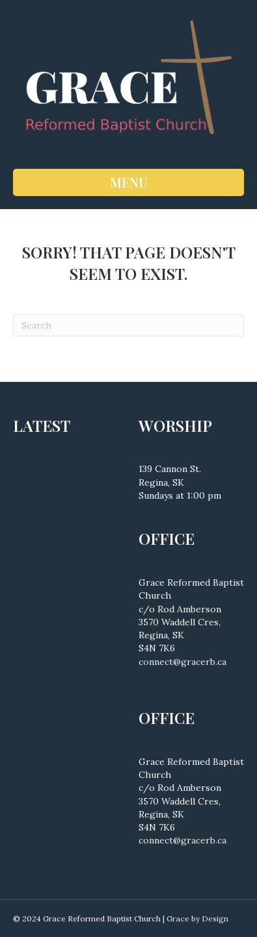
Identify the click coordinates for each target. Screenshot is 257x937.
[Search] (128, 325)
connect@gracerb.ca (182, 662)
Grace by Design (197, 918)
